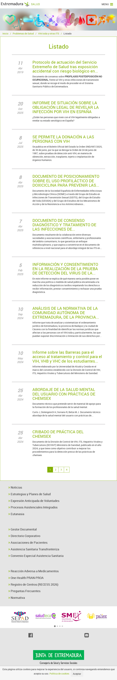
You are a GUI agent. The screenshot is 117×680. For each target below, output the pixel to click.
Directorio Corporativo (24, 536)
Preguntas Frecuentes (24, 591)
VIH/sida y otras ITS (48, 33)
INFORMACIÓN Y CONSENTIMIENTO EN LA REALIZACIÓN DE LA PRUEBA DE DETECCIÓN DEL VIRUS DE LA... (65, 269)
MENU (107, 4)
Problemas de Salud (23, 33)
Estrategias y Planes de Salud (29, 494)
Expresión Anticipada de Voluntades (33, 501)
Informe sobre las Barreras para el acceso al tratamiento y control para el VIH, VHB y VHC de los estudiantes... (67, 357)
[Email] (86, 635)
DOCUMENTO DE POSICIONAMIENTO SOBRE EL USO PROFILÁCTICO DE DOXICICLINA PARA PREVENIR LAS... (65, 181)
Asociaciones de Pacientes (27, 542)
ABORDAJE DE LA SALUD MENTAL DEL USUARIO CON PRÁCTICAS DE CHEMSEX (63, 394)
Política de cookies (59, 673)
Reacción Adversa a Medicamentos (33, 571)
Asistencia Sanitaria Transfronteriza (33, 549)
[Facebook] (30, 635)
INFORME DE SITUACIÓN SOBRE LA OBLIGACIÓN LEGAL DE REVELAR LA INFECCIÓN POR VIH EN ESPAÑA (65, 107)
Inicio (5, 33)
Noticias (15, 487)
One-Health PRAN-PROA (26, 578)
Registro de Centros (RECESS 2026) (33, 584)
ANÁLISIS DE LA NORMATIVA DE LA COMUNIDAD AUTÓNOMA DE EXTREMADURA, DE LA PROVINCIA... (65, 313)
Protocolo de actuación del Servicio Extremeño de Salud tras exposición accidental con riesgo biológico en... (65, 66)
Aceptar (77, 673)
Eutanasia (16, 514)
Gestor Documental (22, 529)
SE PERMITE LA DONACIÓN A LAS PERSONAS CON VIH (63, 139)
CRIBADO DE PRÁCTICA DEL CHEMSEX (58, 434)
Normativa (16, 598)
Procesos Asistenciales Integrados (32, 507)
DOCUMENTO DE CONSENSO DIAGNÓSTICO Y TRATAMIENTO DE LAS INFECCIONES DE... (64, 225)
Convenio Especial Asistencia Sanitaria (36, 556)
